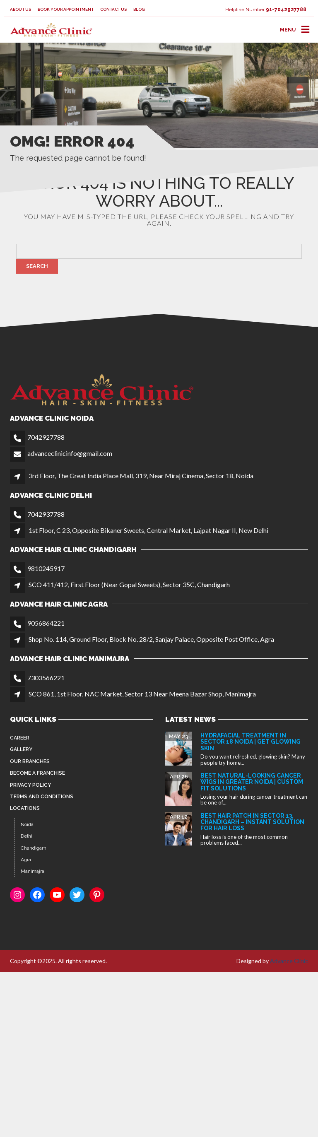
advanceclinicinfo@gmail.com (69, 453)
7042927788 (46, 437)
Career (19, 738)
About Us (20, 9)
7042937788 (46, 514)
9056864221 (46, 623)
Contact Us (113, 9)
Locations (25, 808)
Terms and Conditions (41, 797)
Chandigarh (33, 848)
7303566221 (46, 678)
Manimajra (32, 871)
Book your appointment (66, 9)
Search (37, 266)
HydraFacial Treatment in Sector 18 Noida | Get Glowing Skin (250, 742)
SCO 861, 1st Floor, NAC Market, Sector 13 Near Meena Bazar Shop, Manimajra (142, 694)
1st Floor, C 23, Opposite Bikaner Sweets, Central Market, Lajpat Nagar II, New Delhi (148, 530)
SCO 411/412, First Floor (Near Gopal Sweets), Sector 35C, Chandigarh (129, 584)
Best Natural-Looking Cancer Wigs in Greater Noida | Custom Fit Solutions (251, 782)
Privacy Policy (30, 785)
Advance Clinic (289, 960)
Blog (139, 9)
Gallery (21, 749)
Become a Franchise (37, 773)
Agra (26, 859)
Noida (27, 824)
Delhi (26, 836)
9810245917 (46, 568)
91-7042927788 (286, 9)
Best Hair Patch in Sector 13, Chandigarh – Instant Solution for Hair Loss (252, 822)
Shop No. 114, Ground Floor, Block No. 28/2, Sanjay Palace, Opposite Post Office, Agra (151, 639)
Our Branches (30, 761)
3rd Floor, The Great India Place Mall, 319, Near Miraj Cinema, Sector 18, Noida (141, 475)
